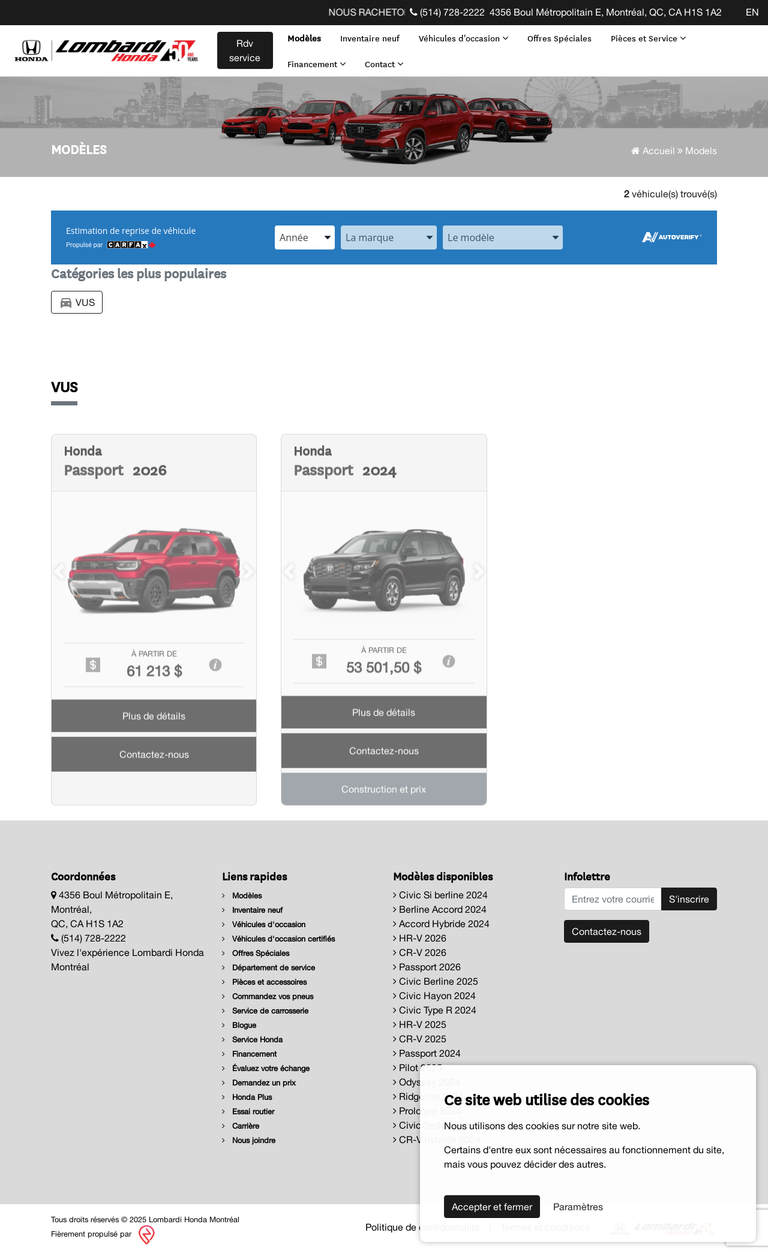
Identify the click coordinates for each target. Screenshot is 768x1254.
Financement (316, 64)
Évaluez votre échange (266, 1068)
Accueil (653, 150)
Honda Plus (247, 1097)
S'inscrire (689, 899)
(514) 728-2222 (447, 12)
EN (752, 12)
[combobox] (305, 237)
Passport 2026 (427, 966)
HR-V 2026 (419, 938)
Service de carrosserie (265, 1010)
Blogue (239, 1025)
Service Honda (252, 1039)
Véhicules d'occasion (463, 38)
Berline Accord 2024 (440, 909)
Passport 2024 (427, 1053)
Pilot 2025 (417, 1067)
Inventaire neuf (370, 38)
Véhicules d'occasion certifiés (278, 938)
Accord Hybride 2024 (441, 923)
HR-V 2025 (419, 1024)
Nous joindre (248, 1140)
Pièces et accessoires (264, 982)
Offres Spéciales (559, 38)
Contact (384, 64)
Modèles (304, 38)
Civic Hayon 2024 (434, 995)
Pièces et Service (648, 38)
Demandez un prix (259, 1082)
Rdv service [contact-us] (244, 50)
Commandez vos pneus (267, 996)
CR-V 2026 (419, 952)
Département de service (268, 967)
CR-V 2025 (419, 1038)
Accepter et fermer (492, 1206)
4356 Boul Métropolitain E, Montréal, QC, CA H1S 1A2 (606, 12)
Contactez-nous (606, 931)
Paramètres (578, 1206)
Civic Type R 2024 (434, 1010)
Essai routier (248, 1111)
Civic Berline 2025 (435, 981)
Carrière (240, 1125)
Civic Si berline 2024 (440, 894)
